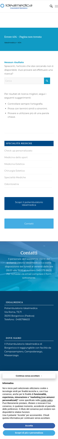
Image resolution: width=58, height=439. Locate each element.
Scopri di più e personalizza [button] (29, 433)
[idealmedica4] (23, 6)
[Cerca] (50, 6)
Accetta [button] (29, 425)
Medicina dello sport (16, 157)
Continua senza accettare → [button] (29, 376)
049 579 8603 (43, 270)
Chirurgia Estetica (14, 170)
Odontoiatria (11, 184)
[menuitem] (50, 6)
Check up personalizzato (18, 150)
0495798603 (23, 319)
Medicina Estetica (14, 164)
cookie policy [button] (46, 400)
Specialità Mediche (15, 177)
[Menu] (56, 6)
